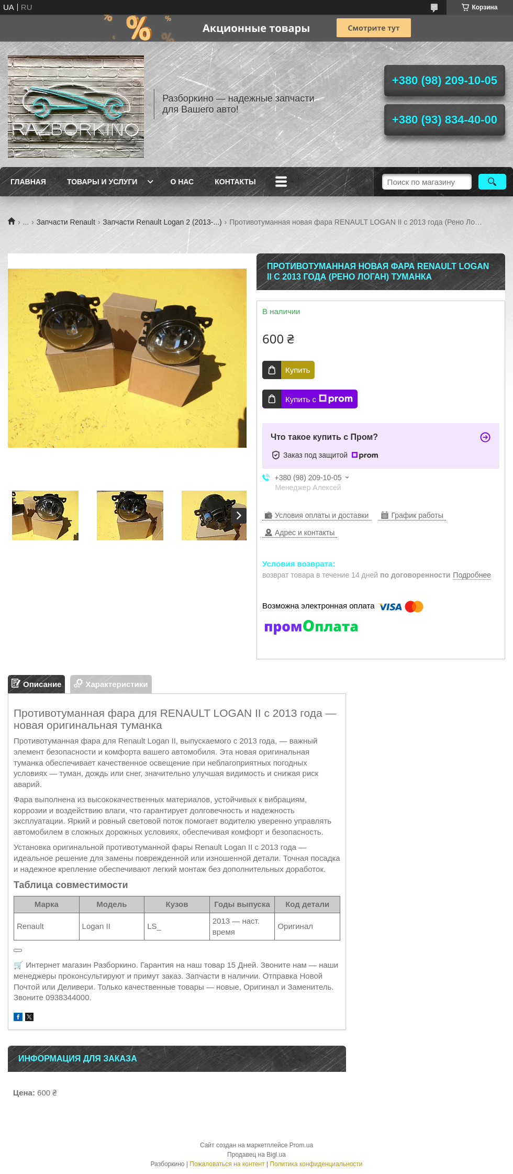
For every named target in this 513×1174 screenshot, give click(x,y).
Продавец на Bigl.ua (256, 1154)
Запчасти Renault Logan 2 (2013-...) (162, 222)
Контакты (235, 182)
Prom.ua (301, 1145)
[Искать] (492, 182)
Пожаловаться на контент (226, 1164)
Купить (297, 370)
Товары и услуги (102, 182)
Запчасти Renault (66, 222)
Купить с (319, 399)
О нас (182, 182)
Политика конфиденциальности (316, 1164)
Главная (28, 182)
